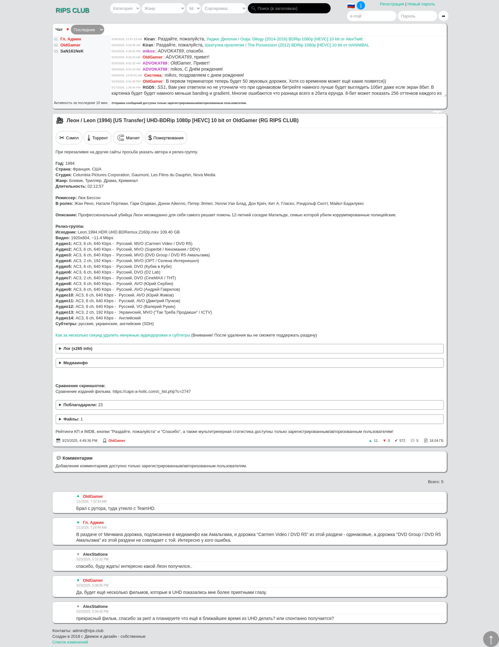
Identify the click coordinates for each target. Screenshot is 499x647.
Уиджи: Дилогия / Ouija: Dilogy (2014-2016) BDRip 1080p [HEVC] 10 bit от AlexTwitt (284, 39)
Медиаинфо (75, 362)
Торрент (97, 137)
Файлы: (73, 419)
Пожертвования (166, 137)
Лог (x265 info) (77, 348)
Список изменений (70, 642)
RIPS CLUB (72, 10)
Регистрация (392, 4)
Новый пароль (421, 4)
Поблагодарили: (83, 404)
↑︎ (491, 639)
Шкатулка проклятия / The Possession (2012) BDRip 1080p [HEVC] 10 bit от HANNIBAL (287, 45)
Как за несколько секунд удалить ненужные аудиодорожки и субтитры (123, 335)
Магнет (128, 137)
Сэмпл (69, 137)
